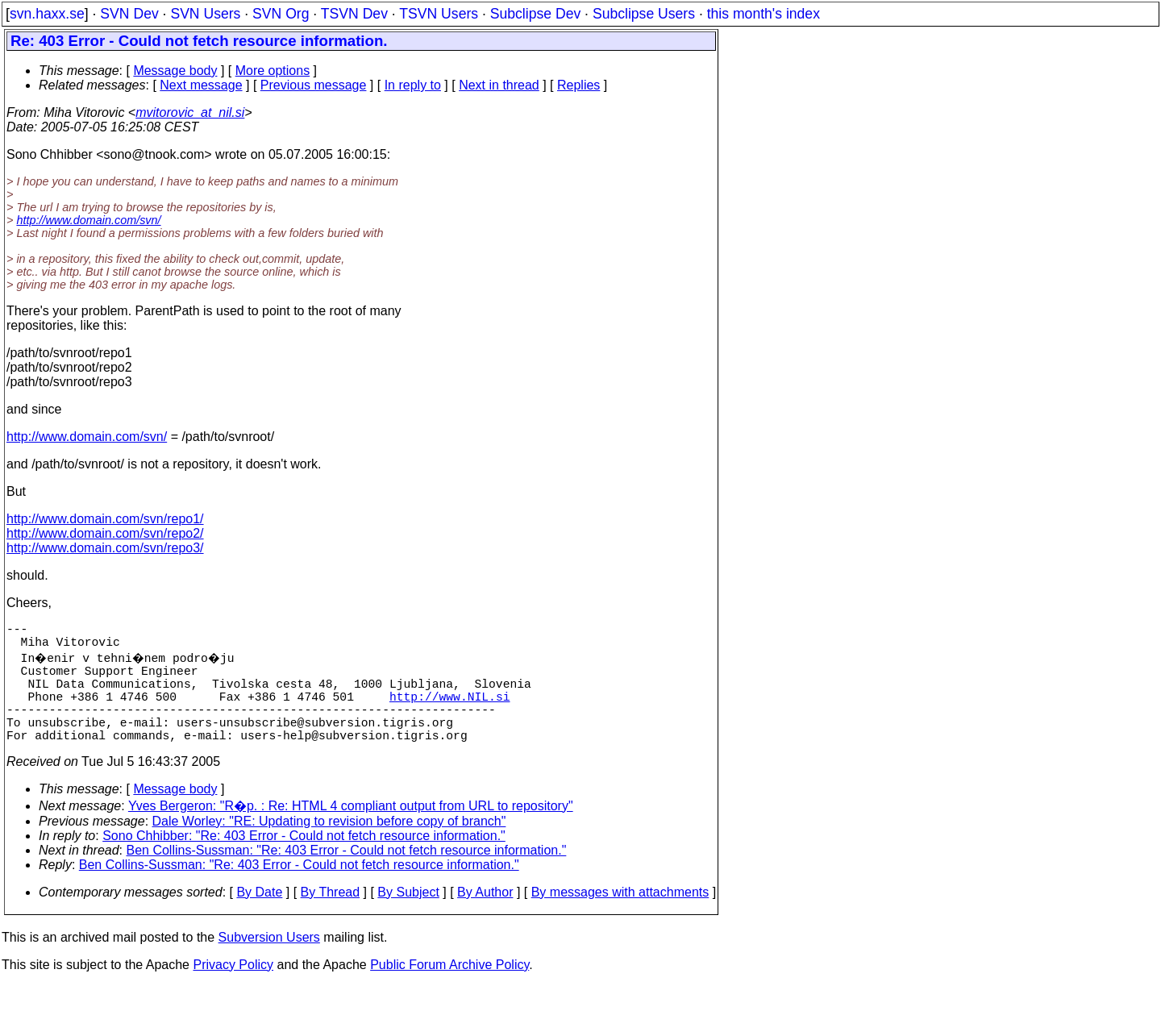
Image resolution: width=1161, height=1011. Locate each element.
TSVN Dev (354, 14)
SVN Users (205, 14)
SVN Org (280, 14)
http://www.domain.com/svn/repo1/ (105, 519)
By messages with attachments (620, 918)
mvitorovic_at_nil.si (189, 112)
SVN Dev (129, 14)
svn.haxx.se (47, 14)
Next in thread (499, 85)
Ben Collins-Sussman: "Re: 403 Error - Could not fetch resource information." (347, 876)
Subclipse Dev (535, 14)
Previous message (313, 85)
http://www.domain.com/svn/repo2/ (105, 533)
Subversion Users (269, 963)
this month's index (763, 14)
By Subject (408, 918)
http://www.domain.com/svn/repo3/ (105, 548)
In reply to (413, 85)
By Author (485, 918)
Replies (578, 85)
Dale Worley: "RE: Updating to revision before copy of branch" (329, 847)
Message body (175, 70)
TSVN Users (438, 14)
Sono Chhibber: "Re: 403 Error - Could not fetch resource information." (304, 861)
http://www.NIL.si (449, 712)
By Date (259, 918)
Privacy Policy (233, 990)
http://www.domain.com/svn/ (88, 220)
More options (272, 70)
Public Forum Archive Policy (449, 990)
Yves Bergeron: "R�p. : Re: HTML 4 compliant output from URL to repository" (350, 831)
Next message (201, 85)
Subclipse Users (644, 14)
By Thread (330, 918)
